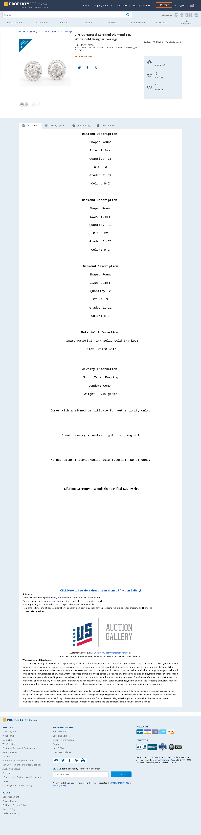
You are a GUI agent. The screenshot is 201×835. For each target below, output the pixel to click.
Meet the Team (10, 751)
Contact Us (122, 5)
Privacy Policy (9, 800)
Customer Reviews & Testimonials (19, 747)
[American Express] (163, 731)
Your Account (59, 731)
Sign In (181, 5)
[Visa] (148, 731)
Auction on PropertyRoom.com (98, 5)
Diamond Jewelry (51, 31)
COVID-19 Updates (62, 751)
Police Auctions (14, 22)
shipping (54, 600)
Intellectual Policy (11, 813)
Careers (6, 780)
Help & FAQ (58, 747)
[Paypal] (140, 731)
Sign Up (121, 773)
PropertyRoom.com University (17, 785)
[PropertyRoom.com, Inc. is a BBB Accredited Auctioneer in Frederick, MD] (147, 746)
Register (164, 5)
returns (67, 600)
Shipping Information (63, 739)
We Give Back (9, 743)
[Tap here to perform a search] (128, 15)
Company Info (9, 731)
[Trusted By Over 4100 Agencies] (163, 747)
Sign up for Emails (142, 5)
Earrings (68, 31)
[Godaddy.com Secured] (175, 746)
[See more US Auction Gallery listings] (101, 649)
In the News (8, 735)
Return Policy (9, 808)
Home (22, 31)
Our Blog (6, 756)
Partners (6, 772)
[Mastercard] (155, 731)
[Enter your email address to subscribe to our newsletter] (81, 774)
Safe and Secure (61, 735)
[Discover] (171, 731)
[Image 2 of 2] (36, 104)
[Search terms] (67, 15)
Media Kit (7, 739)
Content (3, 42)
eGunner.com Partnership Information (21, 776)
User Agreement (10, 796)
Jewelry (33, 31)
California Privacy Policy (14, 804)
